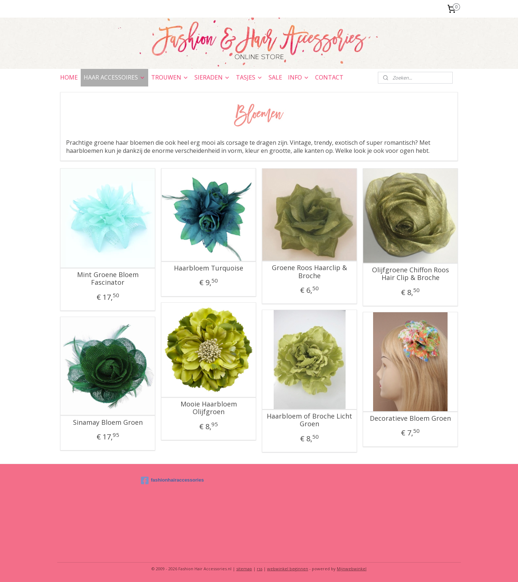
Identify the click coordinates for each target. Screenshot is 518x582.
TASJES (249, 77)
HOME (69, 77)
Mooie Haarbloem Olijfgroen (208, 408)
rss (259, 568)
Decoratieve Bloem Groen (410, 419)
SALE (275, 77)
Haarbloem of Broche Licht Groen (309, 420)
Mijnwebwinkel (351, 568)
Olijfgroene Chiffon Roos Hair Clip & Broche (410, 274)
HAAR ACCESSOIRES (114, 77)
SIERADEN (212, 77)
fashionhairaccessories (172, 480)
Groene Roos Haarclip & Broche (309, 272)
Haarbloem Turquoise (208, 268)
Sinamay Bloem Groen (108, 423)
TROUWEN (170, 77)
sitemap (244, 568)
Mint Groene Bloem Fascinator (108, 279)
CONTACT (329, 77)
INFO (298, 77)
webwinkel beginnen (287, 568)
